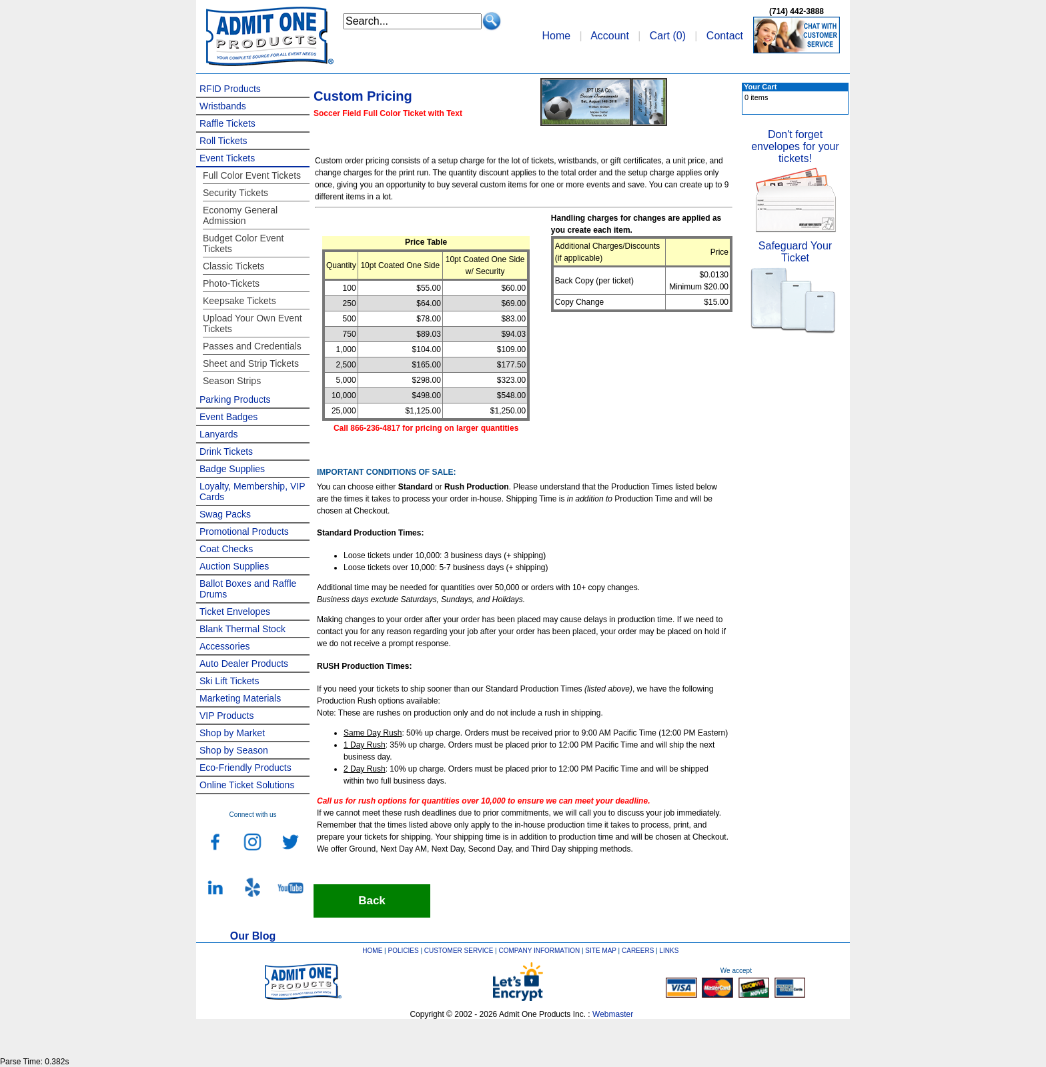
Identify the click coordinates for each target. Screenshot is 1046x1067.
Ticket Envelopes (234, 611)
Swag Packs (225, 514)
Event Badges (228, 416)
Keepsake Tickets (239, 300)
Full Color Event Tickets (252, 175)
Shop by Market (232, 733)
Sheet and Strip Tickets (251, 363)
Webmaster (612, 1014)
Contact (724, 35)
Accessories (224, 646)
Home (556, 35)
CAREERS (638, 950)
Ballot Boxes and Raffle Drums (247, 589)
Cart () (668, 35)
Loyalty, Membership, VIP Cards (252, 491)
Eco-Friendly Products (245, 767)
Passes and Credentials (252, 346)
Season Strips (232, 380)
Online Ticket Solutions (246, 785)
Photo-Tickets (231, 283)
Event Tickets (227, 158)
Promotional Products (244, 531)
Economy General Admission (240, 215)
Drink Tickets (226, 451)
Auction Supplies (234, 566)
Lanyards (218, 434)
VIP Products (226, 715)
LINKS (669, 950)
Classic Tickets (234, 266)
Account (609, 35)
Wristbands (222, 106)
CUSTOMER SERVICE (459, 950)
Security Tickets (235, 192)
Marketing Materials (240, 698)
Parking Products (235, 399)
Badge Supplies (232, 468)
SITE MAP (600, 950)
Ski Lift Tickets (229, 681)
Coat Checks (226, 549)
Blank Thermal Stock (242, 629)
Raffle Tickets (227, 123)
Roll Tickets (223, 140)
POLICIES (403, 950)
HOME (372, 950)
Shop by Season (233, 750)
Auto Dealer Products (243, 663)
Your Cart (760, 87)
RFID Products (230, 88)
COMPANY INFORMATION (539, 950)
